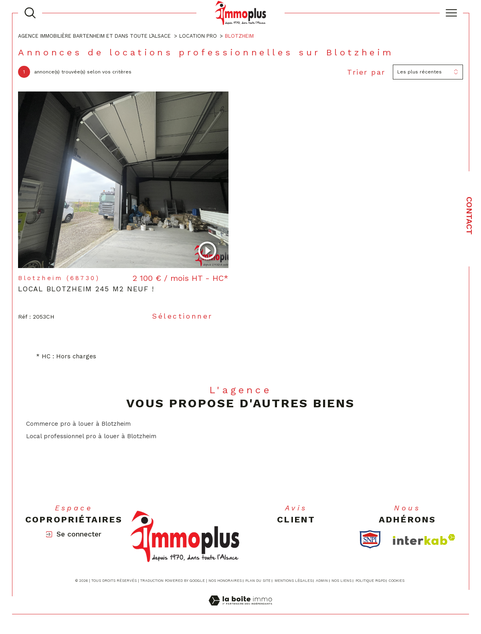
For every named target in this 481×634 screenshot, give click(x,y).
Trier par (366, 72)
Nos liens (341, 581)
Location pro (198, 36)
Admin (322, 581)
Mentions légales (293, 581)
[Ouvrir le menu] (451, 13)
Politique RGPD (370, 581)
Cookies (396, 581)
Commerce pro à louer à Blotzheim (78, 423)
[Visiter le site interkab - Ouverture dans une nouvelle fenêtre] (424, 539)
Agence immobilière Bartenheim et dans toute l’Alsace (94, 36)
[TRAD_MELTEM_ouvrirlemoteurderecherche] (30, 13)
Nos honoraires (225, 581)
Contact (469, 216)
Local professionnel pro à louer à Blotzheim (91, 436)
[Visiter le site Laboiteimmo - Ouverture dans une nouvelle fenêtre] (240, 609)
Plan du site (258, 581)
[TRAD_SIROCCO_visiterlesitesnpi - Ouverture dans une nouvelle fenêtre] (370, 539)
